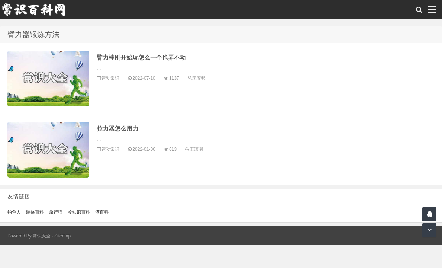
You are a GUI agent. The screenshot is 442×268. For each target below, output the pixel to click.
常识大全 (42, 236)
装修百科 (35, 212)
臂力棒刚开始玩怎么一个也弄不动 (141, 57)
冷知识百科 (79, 212)
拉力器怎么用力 (117, 128)
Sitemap (62, 236)
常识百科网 (37, 9)
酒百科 (102, 212)
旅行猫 (55, 212)
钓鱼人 (14, 212)
